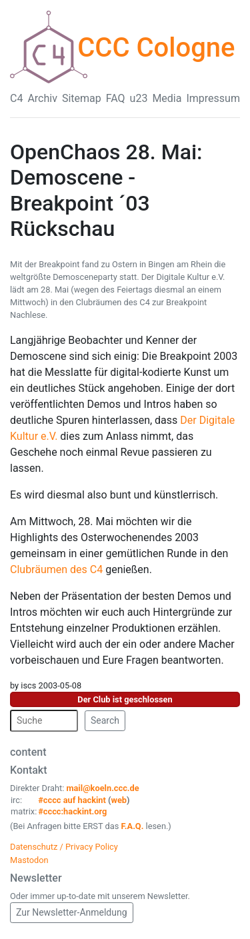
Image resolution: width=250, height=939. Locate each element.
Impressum (213, 98)
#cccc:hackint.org (72, 811)
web (119, 800)
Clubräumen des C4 (57, 569)
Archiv (42, 98)
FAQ (115, 98)
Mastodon (29, 860)
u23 (139, 98)
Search (105, 720)
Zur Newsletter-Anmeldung (71, 912)
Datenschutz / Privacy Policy (64, 847)
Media (166, 98)
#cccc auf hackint (72, 800)
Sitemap (81, 98)
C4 (16, 98)
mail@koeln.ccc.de (102, 788)
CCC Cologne (156, 47)
